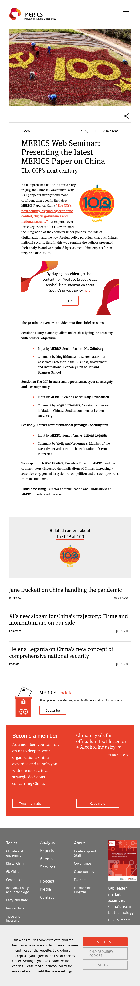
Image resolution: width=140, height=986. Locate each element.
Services (47, 866)
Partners (80, 879)
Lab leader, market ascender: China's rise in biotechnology (121, 899)
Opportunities (84, 871)
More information (31, 803)
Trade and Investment (14, 918)
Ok (70, 301)
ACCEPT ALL (105, 942)
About (79, 842)
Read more (97, 803)
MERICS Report (119, 919)
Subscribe (53, 710)
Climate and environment (15, 853)
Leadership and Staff (85, 853)
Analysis (47, 842)
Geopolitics (14, 879)
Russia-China (15, 907)
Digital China (15, 863)
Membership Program (83, 889)
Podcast (47, 880)
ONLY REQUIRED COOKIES (101, 953)
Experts (47, 850)
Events (46, 858)
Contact (47, 897)
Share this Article (126, 116)
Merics (33, 15)
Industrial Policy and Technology (17, 889)
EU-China (12, 871)
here (87, 290)
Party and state (17, 899)
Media (45, 888)
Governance (82, 863)
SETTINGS (105, 965)
